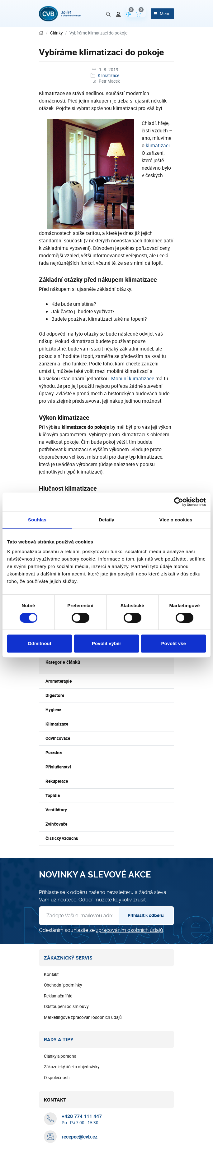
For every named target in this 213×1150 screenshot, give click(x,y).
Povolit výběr (106, 643)
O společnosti (56, 1077)
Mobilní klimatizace (132, 378)
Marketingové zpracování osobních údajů (83, 1017)
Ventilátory (56, 810)
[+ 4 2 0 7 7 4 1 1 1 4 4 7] (82, 1116)
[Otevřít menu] (162, 13)
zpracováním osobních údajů (129, 930)
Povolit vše (173, 643)
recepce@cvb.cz (79, 1136)
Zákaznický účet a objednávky (71, 1067)
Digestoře (54, 695)
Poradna (53, 752)
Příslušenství (58, 767)
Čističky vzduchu (61, 838)
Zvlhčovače (56, 824)
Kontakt (51, 974)
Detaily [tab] (106, 519)
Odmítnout (39, 643)
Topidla (52, 795)
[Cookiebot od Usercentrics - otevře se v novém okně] (178, 501)
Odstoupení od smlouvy (66, 1006)
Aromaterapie (58, 681)
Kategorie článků (62, 662)
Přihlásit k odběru (146, 915)
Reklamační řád (58, 996)
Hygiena (53, 709)
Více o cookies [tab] (175, 519)
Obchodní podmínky (63, 985)
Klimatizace (108, 75)
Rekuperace (56, 781)
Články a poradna (60, 1056)
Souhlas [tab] (37, 519)
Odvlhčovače (57, 738)
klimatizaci (158, 145)
